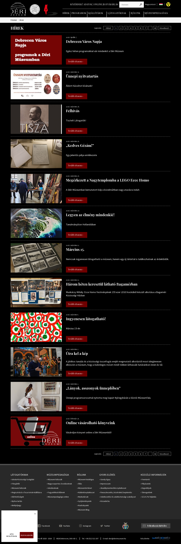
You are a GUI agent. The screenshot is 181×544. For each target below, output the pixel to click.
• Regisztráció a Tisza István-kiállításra (26, 492)
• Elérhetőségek (17, 497)
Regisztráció (150, 4)
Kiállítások (95, 12)
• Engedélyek (146, 488)
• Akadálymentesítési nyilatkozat (112, 488)
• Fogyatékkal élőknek (56, 492)
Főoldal (14, 20)
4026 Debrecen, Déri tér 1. (66, 538)
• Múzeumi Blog (83, 510)
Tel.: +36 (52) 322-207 (90, 538)
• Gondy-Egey (104, 479)
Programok (79, 12)
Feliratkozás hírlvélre (157, 525)
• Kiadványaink (83, 505)
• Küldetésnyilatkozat (85, 492)
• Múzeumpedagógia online (58, 497)
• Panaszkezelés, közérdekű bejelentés (115, 492)
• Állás (79, 484)
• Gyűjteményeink (84, 501)
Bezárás (33, 514)
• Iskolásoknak (52, 488)
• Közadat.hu (104, 501)
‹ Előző (108, 28)
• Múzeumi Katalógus (85, 479)
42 (155, 28)
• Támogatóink (146, 492)
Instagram (87, 526)
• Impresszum (105, 484)
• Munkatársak (82, 497)
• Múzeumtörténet (84, 488)
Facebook (46, 526)
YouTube (66, 526)
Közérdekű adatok (81, 4)
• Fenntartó (145, 479)
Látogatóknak (117, 12)
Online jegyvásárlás (106, 4)
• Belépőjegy (16, 505)
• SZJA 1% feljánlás (148, 497)
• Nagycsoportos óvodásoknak (59, 484)
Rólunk (135, 12)
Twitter (107, 526)
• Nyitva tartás (16, 501)
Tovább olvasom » (75, 61)
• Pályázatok (146, 484)
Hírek (66, 12)
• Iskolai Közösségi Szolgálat (22, 479)
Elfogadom (26, 535)
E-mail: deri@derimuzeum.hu (114, 538)
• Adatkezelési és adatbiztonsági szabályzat (117, 497)
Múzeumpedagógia (156, 12)
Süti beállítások (11, 535)
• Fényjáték (15, 484)
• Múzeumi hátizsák (18, 488)
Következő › (165, 28)
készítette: (145, 538)
